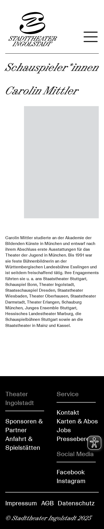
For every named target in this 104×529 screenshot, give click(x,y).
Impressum (21, 503)
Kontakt (68, 412)
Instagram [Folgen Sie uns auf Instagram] (71, 481)
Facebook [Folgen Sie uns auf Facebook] (71, 472)
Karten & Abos (77, 421)
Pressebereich (77, 439)
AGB (47, 503)
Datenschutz (76, 503)
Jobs (64, 430)
